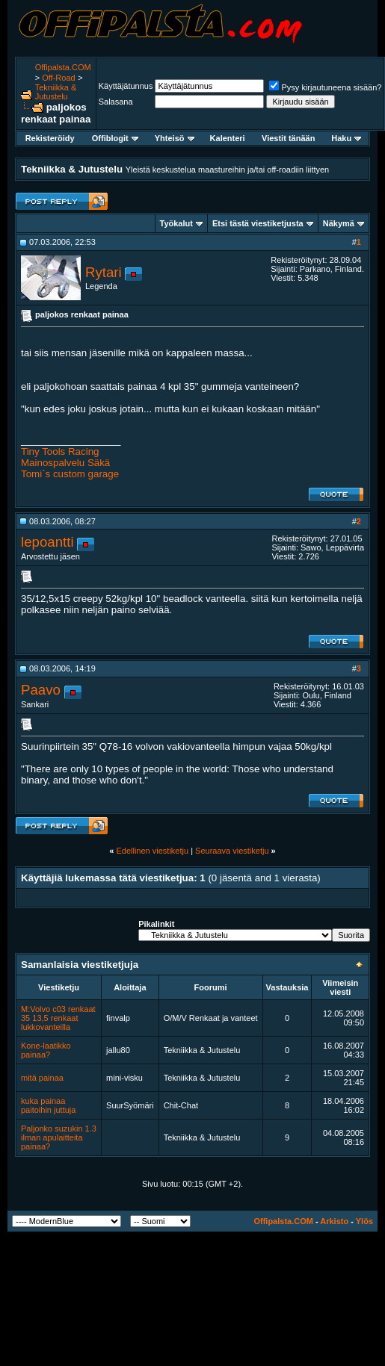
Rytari (103, 272)
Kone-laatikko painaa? (46, 1050)
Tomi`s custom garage (70, 473)
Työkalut (176, 223)
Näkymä (338, 223)
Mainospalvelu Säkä (65, 462)
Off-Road (58, 77)
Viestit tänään (288, 138)
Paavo (41, 690)
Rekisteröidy (50, 138)
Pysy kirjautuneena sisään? (325, 87)
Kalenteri (227, 138)
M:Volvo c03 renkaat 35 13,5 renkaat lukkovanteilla (58, 1018)
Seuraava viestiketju (231, 850)
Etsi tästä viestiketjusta (258, 223)
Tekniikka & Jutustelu (56, 92)
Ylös (364, 1221)
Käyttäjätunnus (126, 85)
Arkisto (334, 1221)
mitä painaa (42, 1077)
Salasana (116, 101)
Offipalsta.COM (63, 67)
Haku (346, 138)
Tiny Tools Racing (60, 451)
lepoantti (47, 542)
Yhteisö (174, 138)
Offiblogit (115, 138)
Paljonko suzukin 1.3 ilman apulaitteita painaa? (58, 1137)
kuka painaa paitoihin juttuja (48, 1105)
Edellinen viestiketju (152, 850)
